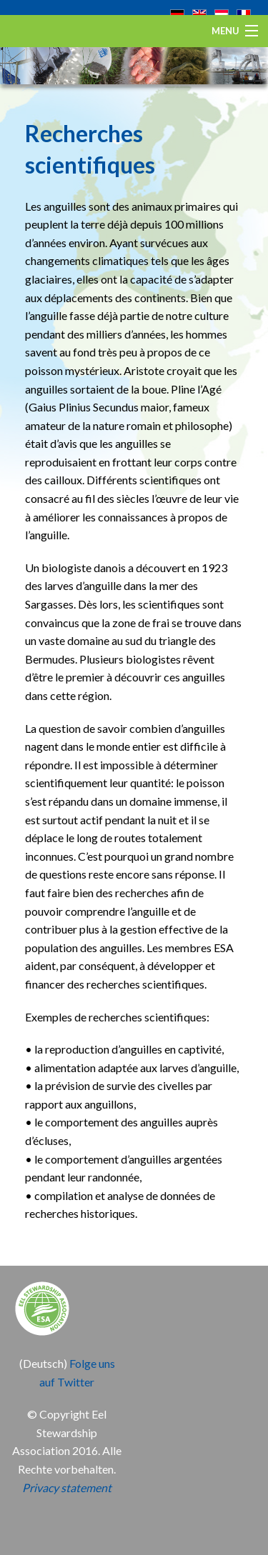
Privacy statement (66, 1487)
